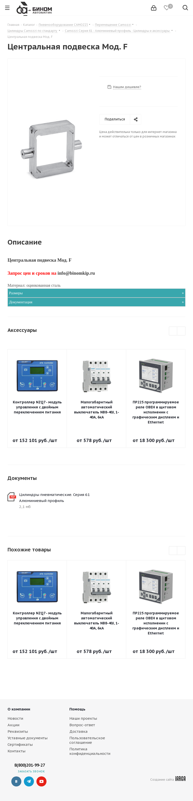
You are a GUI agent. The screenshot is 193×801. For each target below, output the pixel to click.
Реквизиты (18, 731)
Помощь (77, 709)
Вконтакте (16, 781)
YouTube (41, 781)
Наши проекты (83, 718)
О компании (19, 709)
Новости (15, 718)
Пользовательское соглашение (87, 740)
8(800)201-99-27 (29, 765)
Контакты (16, 751)
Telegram (29, 781)
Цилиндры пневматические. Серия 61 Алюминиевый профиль (54, 497)
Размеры (16, 293)
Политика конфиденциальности (89, 751)
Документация (20, 302)
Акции (13, 724)
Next (181, 331)
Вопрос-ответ (82, 724)
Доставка (78, 731)
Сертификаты (20, 744)
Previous (173, 331)
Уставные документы (27, 738)
